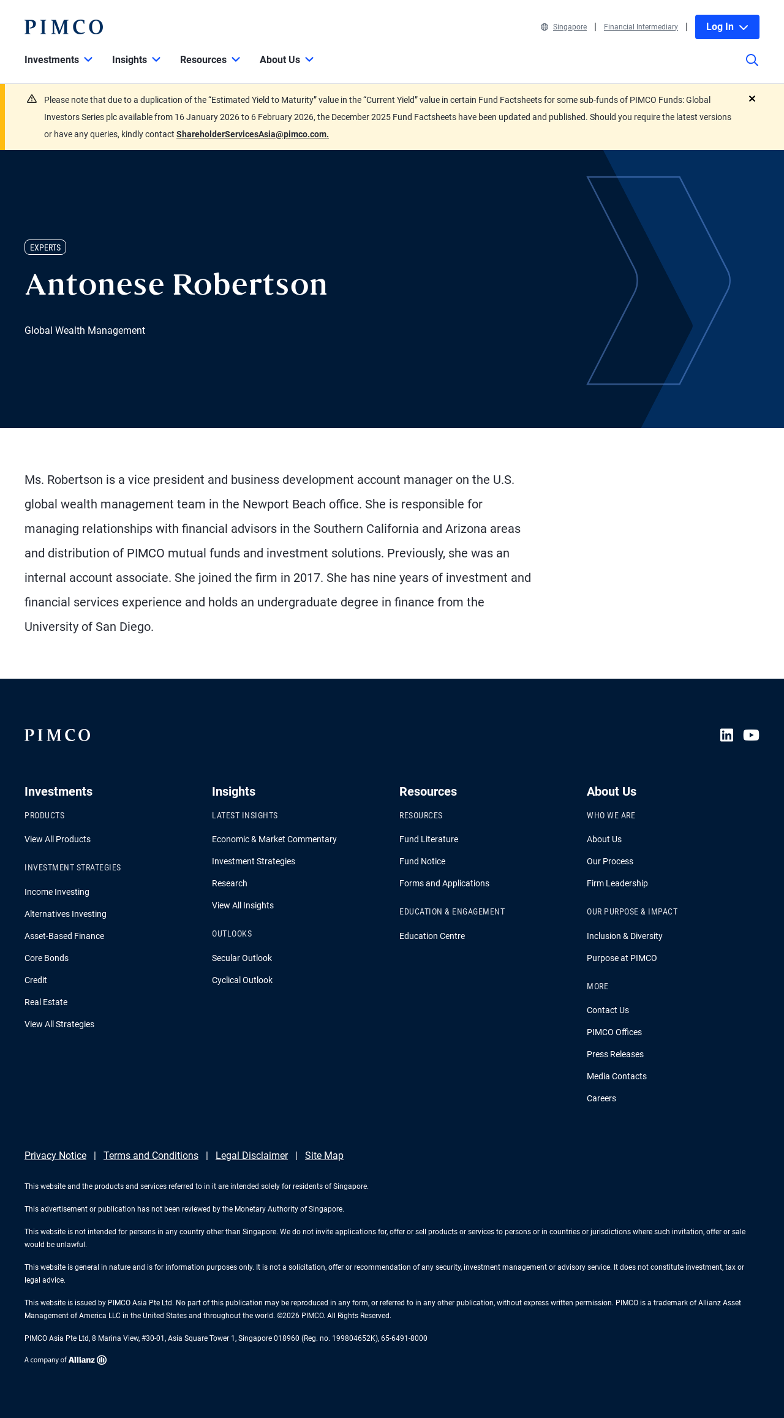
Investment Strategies (253, 861)
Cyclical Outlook (242, 980)
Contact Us (608, 1010)
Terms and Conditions (151, 1155)
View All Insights (243, 905)
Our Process (610, 861)
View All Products (57, 839)
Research (229, 883)
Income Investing (56, 892)
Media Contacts (617, 1076)
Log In (727, 26)
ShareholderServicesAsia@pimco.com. (252, 134)
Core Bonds (46, 958)
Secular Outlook (242, 958)
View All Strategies (59, 1024)
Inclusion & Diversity (625, 936)
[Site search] (752, 68)
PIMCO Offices (614, 1032)
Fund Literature (428, 839)
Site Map (324, 1155)
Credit (35, 980)
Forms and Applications (444, 883)
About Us (604, 839)
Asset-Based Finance (64, 936)
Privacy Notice (55, 1155)
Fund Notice (422, 861)
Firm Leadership (617, 883)
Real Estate (45, 1002)
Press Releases (615, 1054)
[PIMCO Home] (63, 27)
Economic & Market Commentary (274, 839)
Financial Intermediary (641, 27)
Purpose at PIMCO (622, 958)
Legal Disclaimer (252, 1155)
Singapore (564, 27)
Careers (601, 1098)
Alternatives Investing (65, 914)
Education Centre (432, 936)
